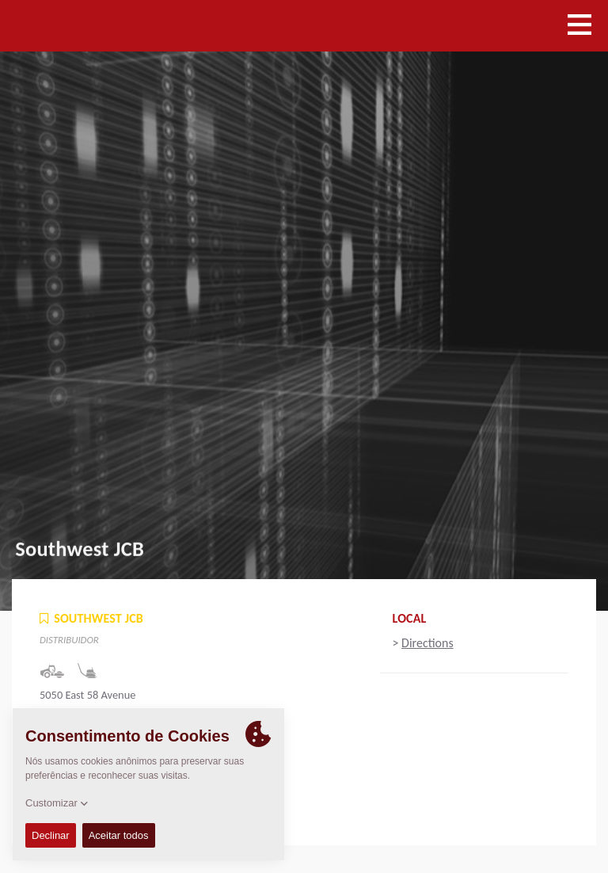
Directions (427, 642)
